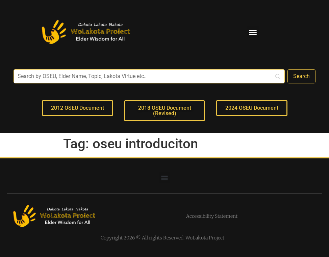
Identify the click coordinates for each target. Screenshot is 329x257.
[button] (253, 32)
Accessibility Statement (211, 216)
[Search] (301, 76)
